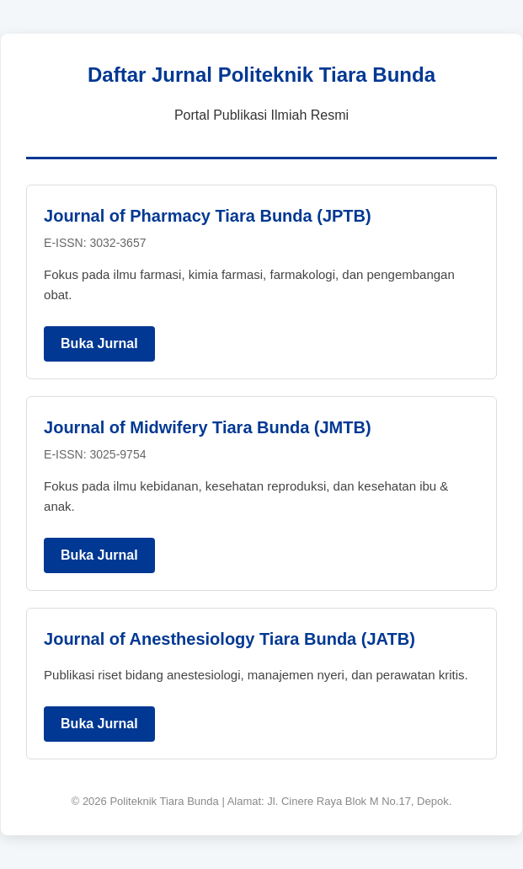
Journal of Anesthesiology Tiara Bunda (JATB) (229, 639)
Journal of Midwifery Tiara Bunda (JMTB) (207, 427)
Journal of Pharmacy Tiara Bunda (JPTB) (207, 216)
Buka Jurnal (99, 343)
